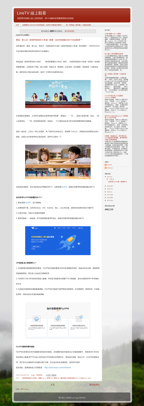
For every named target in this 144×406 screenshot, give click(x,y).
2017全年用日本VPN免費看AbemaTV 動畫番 (114, 96)
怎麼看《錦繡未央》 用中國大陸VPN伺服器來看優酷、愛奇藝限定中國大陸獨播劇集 (116, 137)
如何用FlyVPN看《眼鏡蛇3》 (118, 182)
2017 (108, 194)
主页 (17, 25)
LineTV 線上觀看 (31, 13)
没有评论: (39, 375)
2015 (108, 200)
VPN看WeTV (83, 378)
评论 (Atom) (25, 389)
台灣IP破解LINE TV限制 (113, 34)
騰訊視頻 (63, 378)
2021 (108, 176)
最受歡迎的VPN (72, 378)
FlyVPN (64, 187)
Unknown (110, 168)
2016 (108, 197)
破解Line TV (42, 378)
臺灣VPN (50, 378)
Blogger (76, 398)
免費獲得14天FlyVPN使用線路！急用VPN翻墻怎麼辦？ (42, 25)
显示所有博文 (69, 31)
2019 (108, 189)
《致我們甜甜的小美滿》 (29, 378)
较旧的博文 (94, 385)
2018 (108, 192)
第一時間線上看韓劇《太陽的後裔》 (79, 25)
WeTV (89, 378)
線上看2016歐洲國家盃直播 (114, 54)
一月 (110, 179)
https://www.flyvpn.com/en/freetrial (57, 367)
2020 (108, 186)
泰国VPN (57, 378)
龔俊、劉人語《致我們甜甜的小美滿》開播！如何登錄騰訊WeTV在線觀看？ (49, 40)
